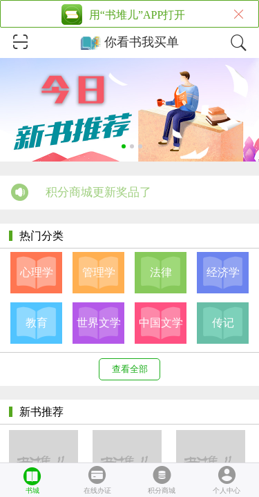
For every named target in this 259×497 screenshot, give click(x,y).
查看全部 (130, 369)
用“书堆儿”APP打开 (137, 15)
